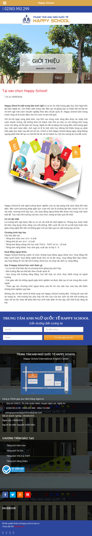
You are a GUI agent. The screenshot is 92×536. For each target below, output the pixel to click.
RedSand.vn (19, 526)
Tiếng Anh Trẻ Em (15, 451)
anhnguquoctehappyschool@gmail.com (23, 412)
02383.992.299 (16, 9)
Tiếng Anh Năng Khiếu (17, 461)
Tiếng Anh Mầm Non (16, 445)
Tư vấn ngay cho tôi (63, 337)
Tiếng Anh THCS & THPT (18, 456)
